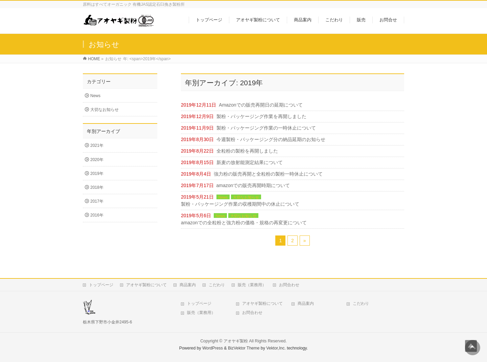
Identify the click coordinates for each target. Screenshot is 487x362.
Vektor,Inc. (276, 348)
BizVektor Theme (244, 348)
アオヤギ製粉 (236, 341)
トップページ (101, 284)
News (223, 197)
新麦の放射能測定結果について (249, 162)
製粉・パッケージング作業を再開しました (261, 116)
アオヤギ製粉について (146, 284)
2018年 (96, 187)
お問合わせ (289, 284)
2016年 (96, 215)
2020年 (96, 159)
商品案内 (188, 284)
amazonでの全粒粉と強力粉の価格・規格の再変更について (244, 222)
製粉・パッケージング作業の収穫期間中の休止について (240, 204)
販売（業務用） (252, 284)
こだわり (217, 284)
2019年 (96, 173)
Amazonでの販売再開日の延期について (260, 105)
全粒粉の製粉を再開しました (247, 151)
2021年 (96, 145)
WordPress (212, 348)
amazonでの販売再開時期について (253, 185)
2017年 (96, 201)
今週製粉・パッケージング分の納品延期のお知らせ (270, 139)
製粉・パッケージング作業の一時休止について (266, 128)
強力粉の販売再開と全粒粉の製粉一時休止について (268, 174)
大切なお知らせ (246, 197)
